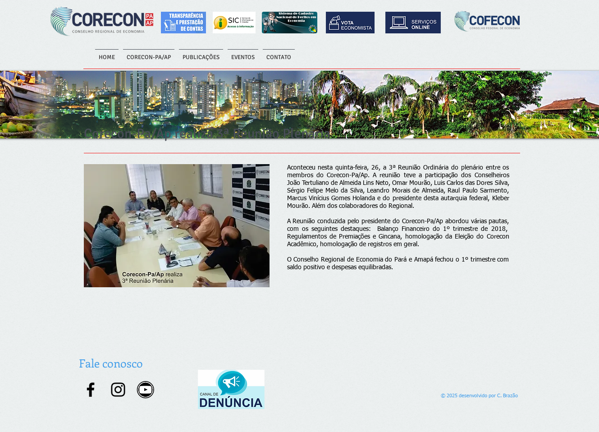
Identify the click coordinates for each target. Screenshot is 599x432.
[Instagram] (118, 389)
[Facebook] (90, 389)
